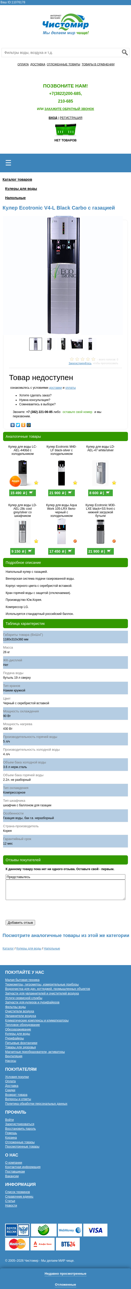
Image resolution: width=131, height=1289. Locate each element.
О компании (13, 1162)
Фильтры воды (15, 1007)
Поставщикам (15, 1171)
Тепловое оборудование (22, 1025)
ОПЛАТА (23, 64)
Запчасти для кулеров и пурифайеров (32, 1002)
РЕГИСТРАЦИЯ (71, 118)
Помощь (11, 1133)
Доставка (11, 1086)
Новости (11, 1205)
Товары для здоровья (20, 1047)
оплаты (70, 388)
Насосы (10, 1061)
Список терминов (17, 1192)
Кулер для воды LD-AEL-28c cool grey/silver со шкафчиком (22, 510)
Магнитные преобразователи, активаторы (35, 1052)
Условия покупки (17, 1077)
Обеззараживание (18, 1029)
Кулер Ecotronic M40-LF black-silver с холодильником (61, 450)
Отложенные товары (20, 1142)
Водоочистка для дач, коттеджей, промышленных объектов (47, 989)
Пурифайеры (14, 1038)
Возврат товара (16, 1095)
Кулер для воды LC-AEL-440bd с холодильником (22, 450)
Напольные (15, 198)
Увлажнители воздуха (20, 1016)
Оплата (10, 1081)
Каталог (8, 948)
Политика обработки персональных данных (36, 1103)
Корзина (11, 1137)
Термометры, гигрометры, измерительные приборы (42, 984)
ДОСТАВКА (37, 64)
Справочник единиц (19, 1196)
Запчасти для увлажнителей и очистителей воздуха (42, 993)
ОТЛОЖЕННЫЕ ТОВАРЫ (63, 64)
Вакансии (12, 1176)
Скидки (10, 1090)
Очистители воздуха (19, 1011)
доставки (55, 388)
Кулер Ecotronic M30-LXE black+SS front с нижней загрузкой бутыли (100, 510)
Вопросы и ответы (18, 1099)
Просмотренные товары (22, 1146)
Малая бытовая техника (22, 980)
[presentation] (45, 910)
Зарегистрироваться (19, 1124)
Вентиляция (13, 1056)
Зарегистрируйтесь (80, 363)
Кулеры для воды (21, 189)
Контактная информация (23, 1167)
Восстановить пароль (20, 1128)
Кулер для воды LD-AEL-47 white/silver (100, 448)
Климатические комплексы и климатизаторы (37, 1020)
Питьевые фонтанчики (21, 1043)
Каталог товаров (17, 179)
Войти (9, 1120)
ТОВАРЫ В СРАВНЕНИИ (98, 64)
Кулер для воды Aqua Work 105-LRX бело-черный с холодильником (61, 510)
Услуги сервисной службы (23, 998)
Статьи (10, 1201)
